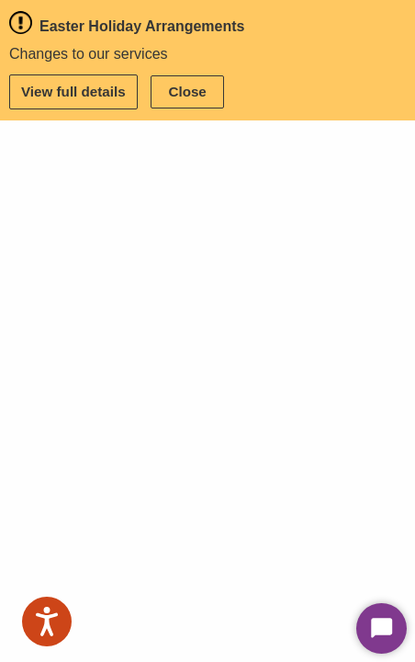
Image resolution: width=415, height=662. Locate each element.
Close (187, 91)
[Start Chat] (381, 628)
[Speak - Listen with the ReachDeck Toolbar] (47, 621)
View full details (73, 91)
